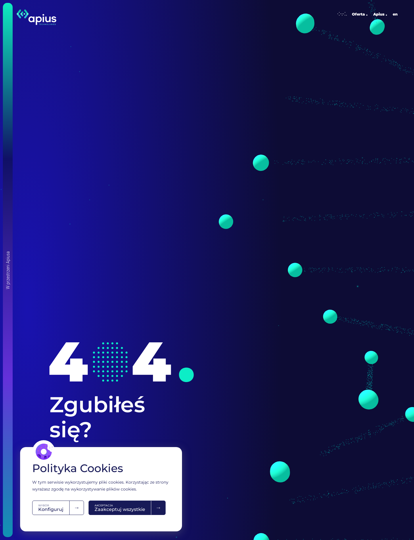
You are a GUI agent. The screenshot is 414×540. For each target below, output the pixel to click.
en (395, 14)
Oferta (351, 14)
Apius (378, 14)
